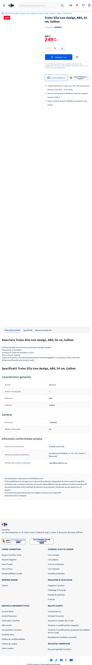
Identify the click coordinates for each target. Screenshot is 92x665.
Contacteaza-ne (54, 607)
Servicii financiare (9, 612)
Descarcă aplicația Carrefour (59, 645)
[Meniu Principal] (4, 5)
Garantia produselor (56, 569)
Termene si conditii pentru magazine (63, 621)
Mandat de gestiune (56, 591)
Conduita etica (8, 630)
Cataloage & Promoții (57, 586)
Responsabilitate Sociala (12, 569)
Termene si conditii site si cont (60, 617)
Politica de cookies (9, 640)
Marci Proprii (7, 560)
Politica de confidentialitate (13, 635)
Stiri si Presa (7, 565)
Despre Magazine (9, 555)
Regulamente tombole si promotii (62, 633)
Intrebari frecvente (56, 612)
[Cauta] (62, 5)
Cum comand (53, 551)
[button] (89, 6)
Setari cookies (8, 644)
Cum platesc (53, 555)
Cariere (5, 581)
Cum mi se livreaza (56, 560)
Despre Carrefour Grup (11, 551)
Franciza (51, 595)
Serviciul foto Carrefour (12, 626)
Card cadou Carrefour (11, 617)
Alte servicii (7, 621)
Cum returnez (54, 565)
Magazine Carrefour (56, 581)
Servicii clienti (7, 607)
